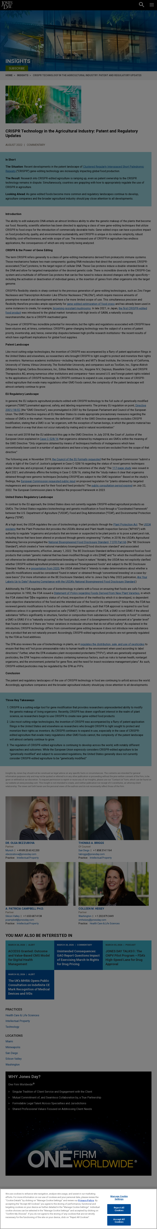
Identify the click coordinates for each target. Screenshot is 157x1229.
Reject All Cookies (119, 1211)
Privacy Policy (86, 1203)
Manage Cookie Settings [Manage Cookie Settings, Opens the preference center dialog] (119, 1200)
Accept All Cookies (119, 1223)
